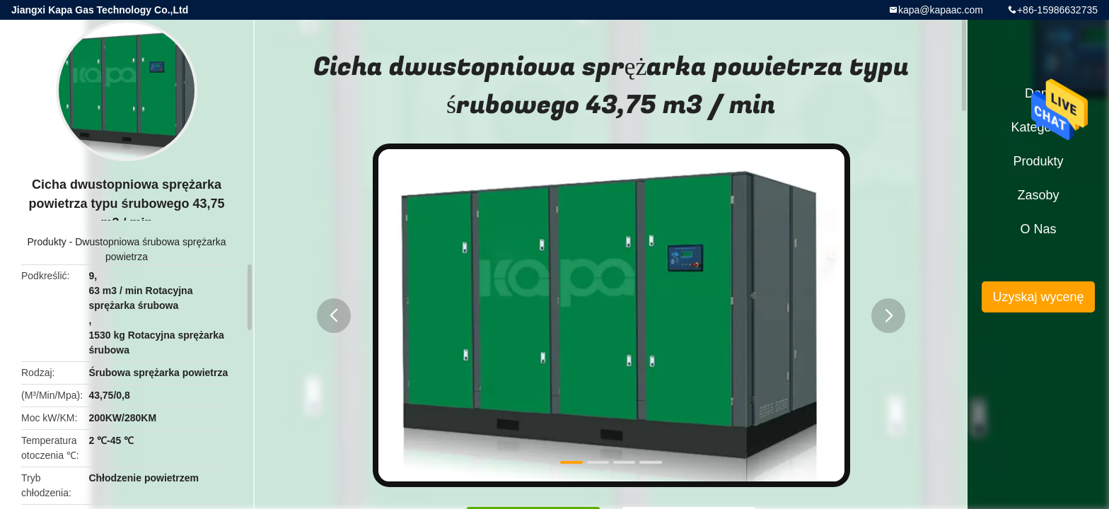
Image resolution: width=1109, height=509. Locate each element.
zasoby (1038, 195)
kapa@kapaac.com (940, 10)
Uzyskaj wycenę (1038, 297)
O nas (1038, 229)
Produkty (47, 241)
